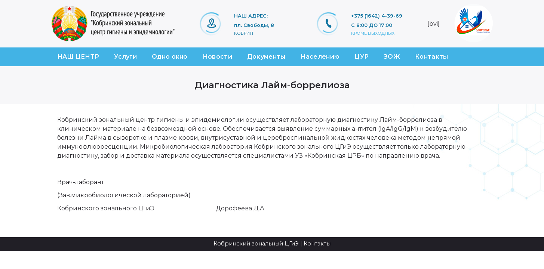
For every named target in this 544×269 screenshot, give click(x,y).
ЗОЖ (392, 56)
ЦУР (361, 56)
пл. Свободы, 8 (254, 25)
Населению (320, 56)
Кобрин (243, 33)
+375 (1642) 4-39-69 (376, 16)
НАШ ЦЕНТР (78, 56)
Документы (266, 56)
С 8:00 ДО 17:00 (371, 25)
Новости (217, 56)
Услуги (125, 56)
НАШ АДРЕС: (251, 16)
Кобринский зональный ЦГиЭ (256, 243)
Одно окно (170, 56)
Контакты (431, 56)
